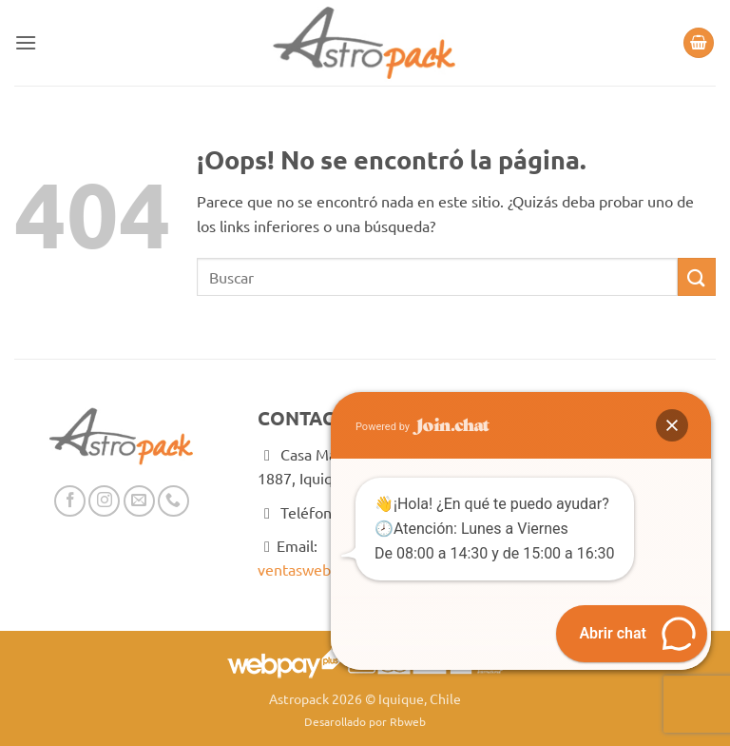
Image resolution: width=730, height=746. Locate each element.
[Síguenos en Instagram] (104, 501)
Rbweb (408, 721)
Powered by (422, 427)
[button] (25, 42)
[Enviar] (697, 276)
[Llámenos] (173, 501)
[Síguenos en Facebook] (70, 501)
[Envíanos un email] (139, 501)
